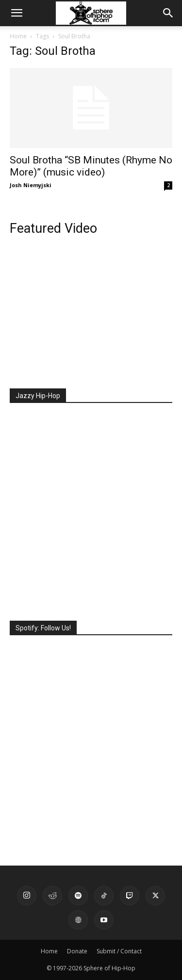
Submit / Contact (119, 951)
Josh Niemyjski (30, 185)
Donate (77, 951)
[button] (16, 13)
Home (18, 36)
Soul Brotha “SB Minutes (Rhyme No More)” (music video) (91, 166)
